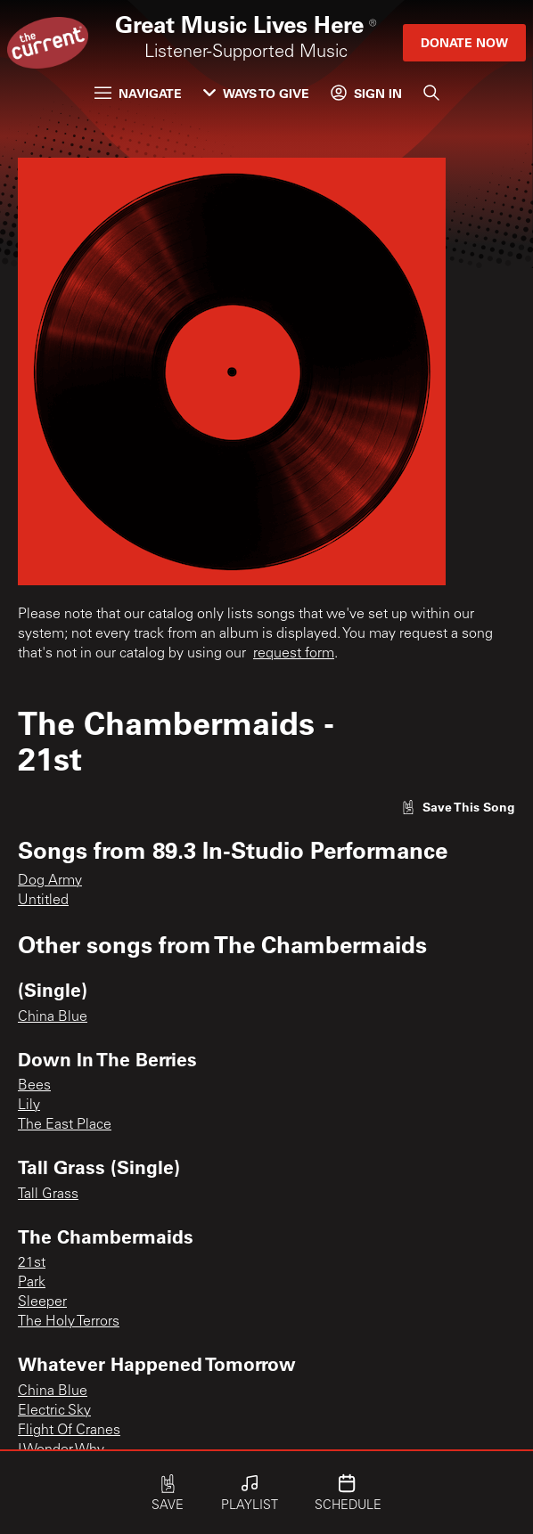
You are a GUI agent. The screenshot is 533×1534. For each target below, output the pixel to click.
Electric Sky (54, 1411)
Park (31, 1283)
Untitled (43, 900)
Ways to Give (256, 93)
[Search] (431, 92)
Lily (29, 1105)
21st (31, 1263)
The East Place (64, 1125)
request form (293, 654)
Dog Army (50, 881)
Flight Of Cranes (69, 1431)
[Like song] (458, 807)
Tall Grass (48, 1194)
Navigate (138, 93)
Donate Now (464, 42)
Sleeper (42, 1302)
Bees (34, 1086)
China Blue (52, 1017)
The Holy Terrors (68, 1322)
